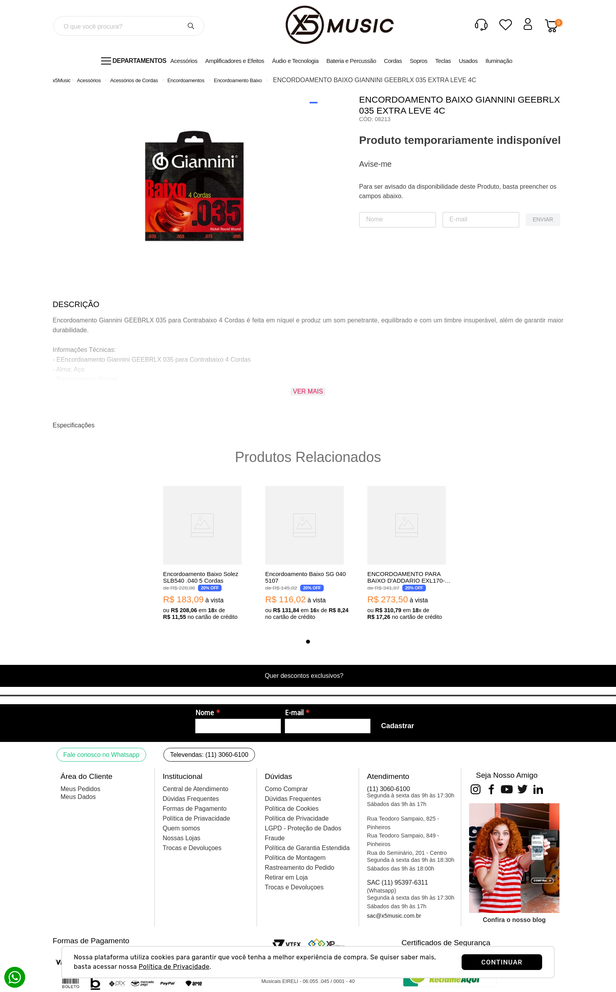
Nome (204, 713)
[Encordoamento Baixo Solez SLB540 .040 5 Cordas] (206, 554)
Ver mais (308, 391)
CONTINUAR (501, 962)
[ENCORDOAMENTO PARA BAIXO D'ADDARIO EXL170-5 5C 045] (410, 554)
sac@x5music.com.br (394, 916)
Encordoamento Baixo (238, 80)
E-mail (294, 713)
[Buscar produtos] (191, 26)
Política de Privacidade (174, 966)
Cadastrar (397, 726)
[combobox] (128, 26)
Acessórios (89, 80)
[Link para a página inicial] (62, 80)
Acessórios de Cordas (134, 80)
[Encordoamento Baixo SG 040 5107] (308, 554)
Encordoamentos (185, 80)
